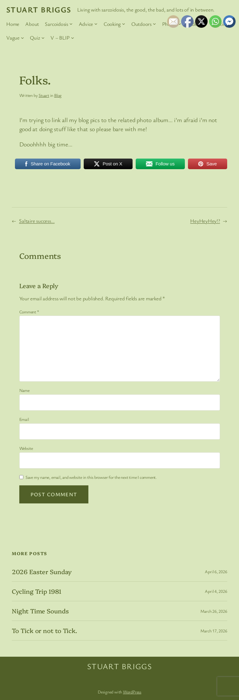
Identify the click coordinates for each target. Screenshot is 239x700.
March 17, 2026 (213, 631)
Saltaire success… (36, 220)
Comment (29, 312)
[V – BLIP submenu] (72, 37)
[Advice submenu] (95, 23)
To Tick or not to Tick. (44, 630)
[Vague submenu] (22, 37)
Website (26, 448)
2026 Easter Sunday (41, 571)
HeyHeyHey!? (205, 220)
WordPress (132, 692)
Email (24, 419)
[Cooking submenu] (123, 23)
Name (24, 390)
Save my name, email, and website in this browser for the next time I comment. (91, 477)
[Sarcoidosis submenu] (71, 23)
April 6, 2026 (216, 571)
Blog (58, 95)
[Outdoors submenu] (154, 23)
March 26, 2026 (213, 611)
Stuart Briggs (38, 9)
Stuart (44, 95)
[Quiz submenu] (43, 37)
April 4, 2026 (216, 591)
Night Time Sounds (40, 610)
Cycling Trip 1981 (36, 591)
